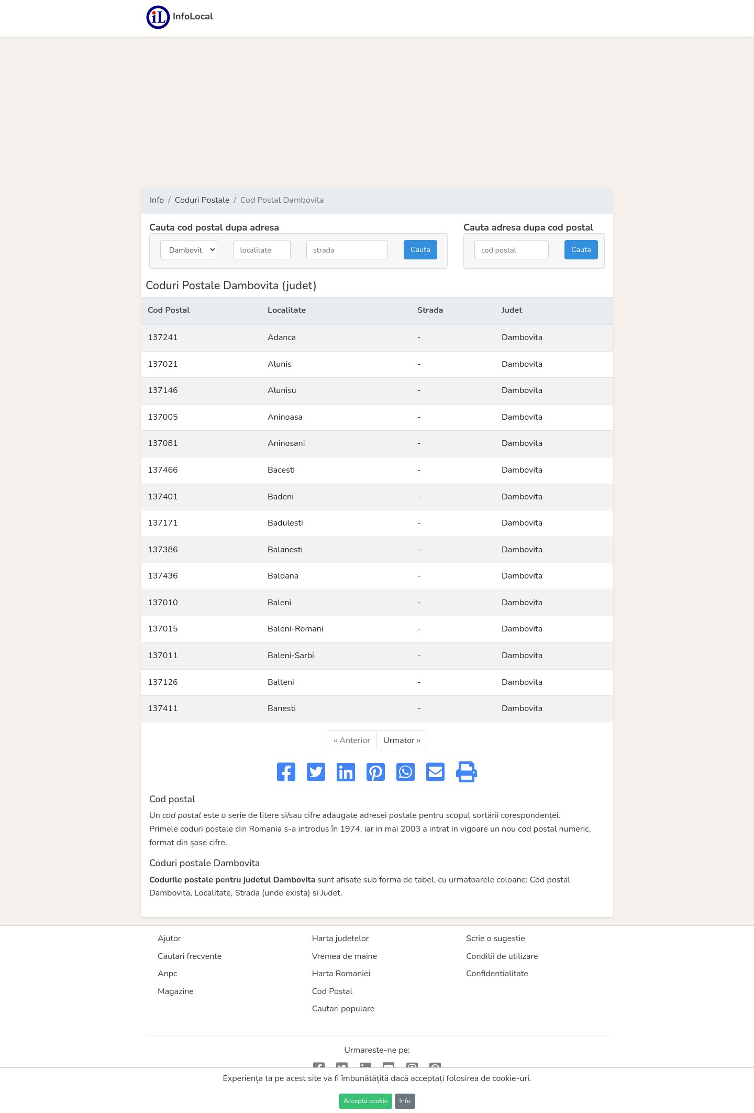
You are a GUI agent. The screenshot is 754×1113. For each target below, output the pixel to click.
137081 (163, 443)
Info (157, 200)
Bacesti (281, 470)
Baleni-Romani (295, 629)
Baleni (279, 602)
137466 (163, 470)
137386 (163, 549)
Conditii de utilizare (502, 956)
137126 (163, 682)
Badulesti (285, 523)
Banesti (282, 708)
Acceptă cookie (365, 1100)
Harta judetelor (340, 938)
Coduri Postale (202, 200)
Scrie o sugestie (495, 938)
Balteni (281, 682)
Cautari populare (343, 1008)
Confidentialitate (497, 973)
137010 (163, 602)
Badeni (281, 497)
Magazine (176, 991)
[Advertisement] (377, 112)
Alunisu (282, 390)
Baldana (283, 576)
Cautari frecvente (189, 956)
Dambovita (522, 337)
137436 (163, 576)
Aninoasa (285, 417)
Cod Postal (332, 991)
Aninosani (286, 443)
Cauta (420, 249)
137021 (163, 364)
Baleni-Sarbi (291, 655)
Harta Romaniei (341, 973)
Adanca (282, 337)
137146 (163, 390)
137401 (163, 497)
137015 (163, 629)
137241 (163, 337)
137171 (163, 523)
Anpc (168, 973)
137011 (163, 655)
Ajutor (169, 938)
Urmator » (401, 740)
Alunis (280, 364)
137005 (163, 417)
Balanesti (285, 549)
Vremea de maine (345, 956)
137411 (163, 708)
